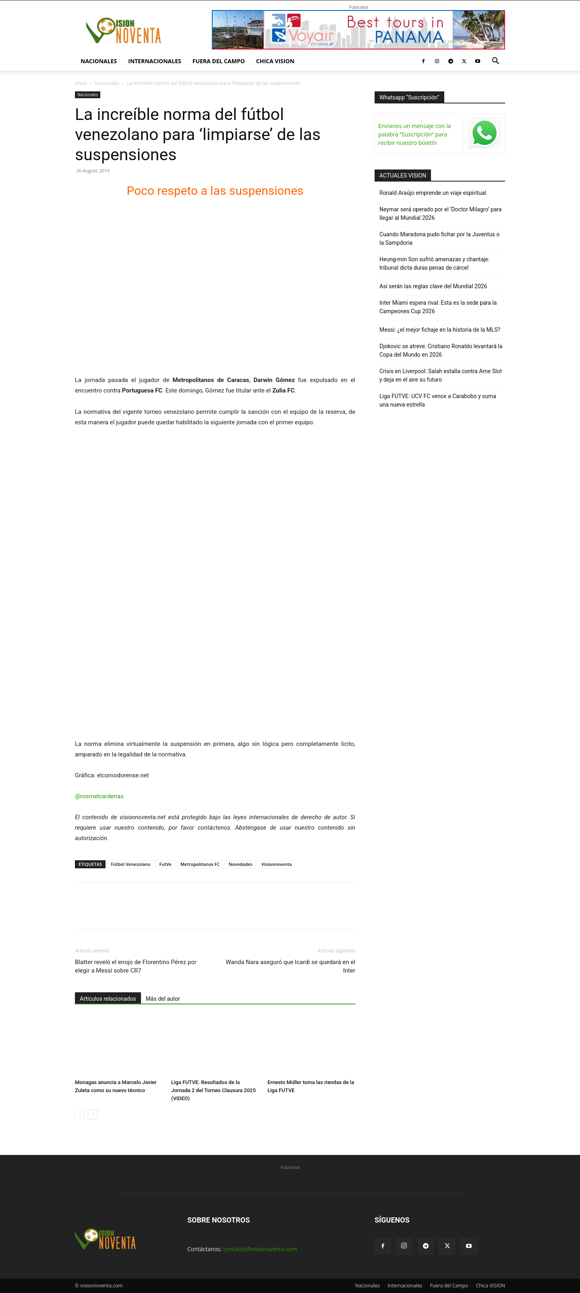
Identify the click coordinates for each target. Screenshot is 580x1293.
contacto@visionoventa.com (260, 1249)
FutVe (166, 864)
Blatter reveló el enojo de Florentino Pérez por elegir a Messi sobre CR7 (136, 966)
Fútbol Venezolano (130, 864)
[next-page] (93, 1114)
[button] (495, 62)
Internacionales (154, 61)
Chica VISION (275, 61)
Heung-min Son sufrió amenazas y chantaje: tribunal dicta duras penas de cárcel (434, 263)
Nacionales (99, 61)
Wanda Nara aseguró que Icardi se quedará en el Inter (290, 966)
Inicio (81, 83)
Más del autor (163, 999)
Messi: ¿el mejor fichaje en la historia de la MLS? (439, 329)
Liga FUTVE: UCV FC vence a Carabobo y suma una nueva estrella (437, 400)
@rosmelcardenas (99, 796)
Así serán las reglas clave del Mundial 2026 (433, 286)
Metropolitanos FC (200, 864)
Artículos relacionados (108, 999)
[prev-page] (80, 1114)
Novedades (240, 864)
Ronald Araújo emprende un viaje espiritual (432, 193)
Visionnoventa (276, 864)
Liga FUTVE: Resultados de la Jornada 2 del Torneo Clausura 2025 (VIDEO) (213, 1090)
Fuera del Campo (219, 61)
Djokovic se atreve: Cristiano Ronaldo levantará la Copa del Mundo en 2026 (440, 350)
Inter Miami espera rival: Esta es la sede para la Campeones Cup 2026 (438, 306)
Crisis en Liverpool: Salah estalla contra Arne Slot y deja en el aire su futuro (440, 375)
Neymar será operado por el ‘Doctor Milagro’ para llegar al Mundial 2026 (440, 213)
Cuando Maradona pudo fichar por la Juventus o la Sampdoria (439, 238)
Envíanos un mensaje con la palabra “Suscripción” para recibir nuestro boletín (414, 134)
